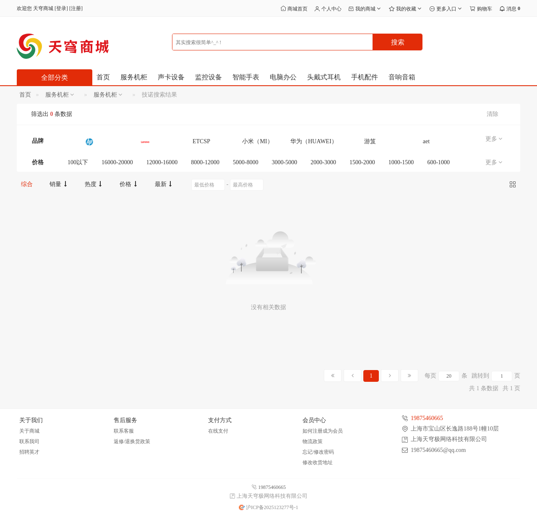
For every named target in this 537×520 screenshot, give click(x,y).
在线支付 (218, 431)
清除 (492, 114)
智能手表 (245, 77)
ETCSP (201, 141)
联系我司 (29, 441)
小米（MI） (257, 141)
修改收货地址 (317, 462)
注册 (76, 8)
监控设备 (208, 77)
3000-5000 (284, 162)
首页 (103, 77)
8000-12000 (205, 162)
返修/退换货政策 (132, 441)
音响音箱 (401, 77)
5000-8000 (245, 162)
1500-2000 (362, 162)
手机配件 (364, 77)
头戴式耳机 (324, 77)
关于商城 (29, 431)
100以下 (78, 162)
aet (426, 141)
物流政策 (312, 441)
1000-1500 (401, 162)
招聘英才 (29, 452)
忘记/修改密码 (318, 452)
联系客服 (124, 431)
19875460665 (427, 418)
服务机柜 (133, 77)
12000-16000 (162, 162)
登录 (61, 8)
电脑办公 (283, 77)
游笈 (370, 141)
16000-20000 (117, 162)
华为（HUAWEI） (313, 141)
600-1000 (438, 162)
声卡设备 (171, 77)
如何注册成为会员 (322, 431)
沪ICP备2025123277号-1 (268, 507)
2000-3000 (323, 162)
